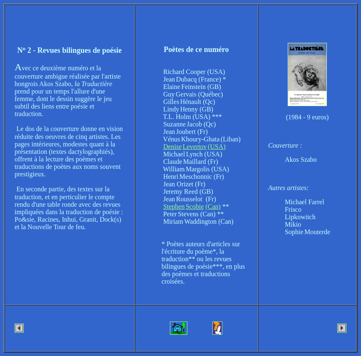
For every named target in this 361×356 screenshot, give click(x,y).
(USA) (217, 146)
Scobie (195, 206)
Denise (172, 146)
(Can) (213, 206)
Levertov (195, 146)
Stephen (174, 206)
